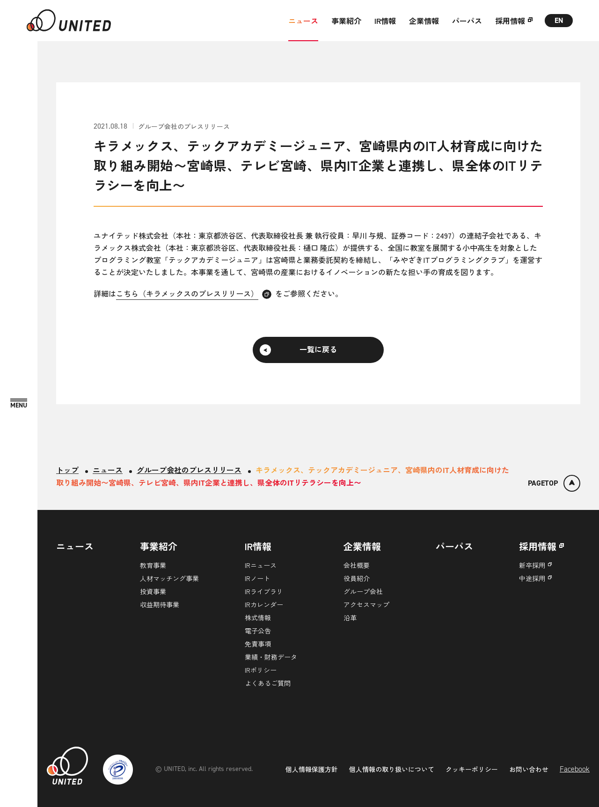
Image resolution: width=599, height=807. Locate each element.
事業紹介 (346, 20)
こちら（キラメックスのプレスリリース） (187, 293)
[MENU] (19, 404)
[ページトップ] (554, 483)
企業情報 (424, 20)
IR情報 (385, 20)
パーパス (467, 20)
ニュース (303, 20)
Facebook (575, 769)
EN (559, 20)
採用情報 (510, 20)
